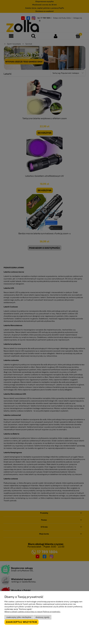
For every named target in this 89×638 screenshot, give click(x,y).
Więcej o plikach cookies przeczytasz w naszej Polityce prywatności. (32, 611)
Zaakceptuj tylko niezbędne (18, 617)
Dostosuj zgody (42, 617)
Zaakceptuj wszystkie (21, 622)
